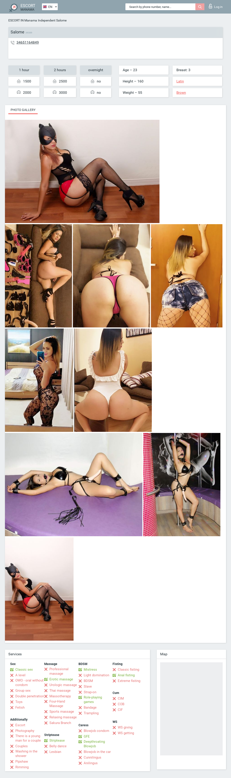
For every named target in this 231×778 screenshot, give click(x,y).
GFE (87, 736)
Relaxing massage (63, 717)
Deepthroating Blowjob (94, 744)
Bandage (90, 707)
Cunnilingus (92, 757)
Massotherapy (60, 696)
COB (121, 704)
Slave (88, 686)
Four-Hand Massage (57, 703)
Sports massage (61, 712)
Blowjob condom (96, 731)
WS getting (126, 733)
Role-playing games (93, 699)
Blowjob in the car (97, 752)
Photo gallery (23, 110)
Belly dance (58, 746)
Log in (216, 6)
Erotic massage (61, 679)
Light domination (96, 675)
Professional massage (59, 671)
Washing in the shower (26, 753)
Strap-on (90, 692)
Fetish (20, 707)
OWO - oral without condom (29, 682)
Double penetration (29, 696)
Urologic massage (63, 685)
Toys (19, 702)
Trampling (91, 713)
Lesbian (55, 752)
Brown (181, 93)
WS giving (125, 727)
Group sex (22, 691)
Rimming (22, 767)
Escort (20, 725)
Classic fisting (128, 670)
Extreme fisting (129, 681)
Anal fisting (126, 675)
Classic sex (24, 670)
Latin (180, 81)
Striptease (57, 740)
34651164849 (27, 42)
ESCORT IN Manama (22, 20)
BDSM (88, 681)
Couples (21, 746)
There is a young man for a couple (28, 738)
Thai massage (60, 691)
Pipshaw (21, 761)
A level (20, 675)
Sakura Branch (60, 723)
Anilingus (91, 763)
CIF (120, 710)
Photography (24, 731)
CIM (121, 698)
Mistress (90, 670)
